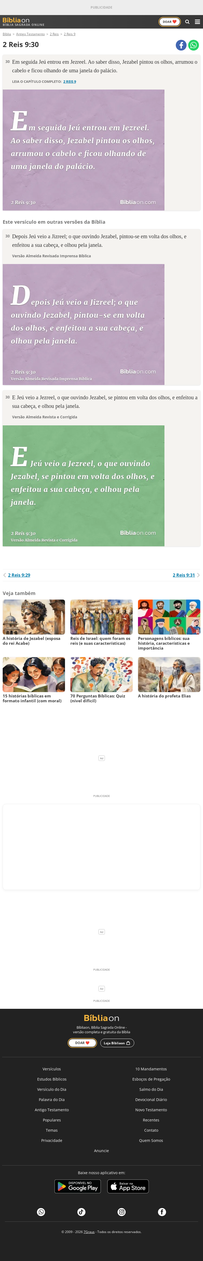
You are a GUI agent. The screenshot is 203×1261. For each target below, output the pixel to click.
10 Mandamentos (151, 1068)
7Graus (89, 1232)
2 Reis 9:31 (186, 575)
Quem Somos (151, 1140)
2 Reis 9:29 (16, 575)
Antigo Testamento (52, 1109)
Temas (52, 1130)
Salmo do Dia (151, 1089)
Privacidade (51, 1140)
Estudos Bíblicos (52, 1079)
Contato (151, 1130)
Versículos (52, 1068)
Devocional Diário (151, 1099)
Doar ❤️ (82, 1043)
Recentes (151, 1120)
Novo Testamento (151, 1109)
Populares (52, 1120)
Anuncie (101, 1150)
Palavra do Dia (52, 1099)
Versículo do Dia (51, 1089)
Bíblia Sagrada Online (23, 22)
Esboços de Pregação (151, 1079)
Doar (170, 21)
